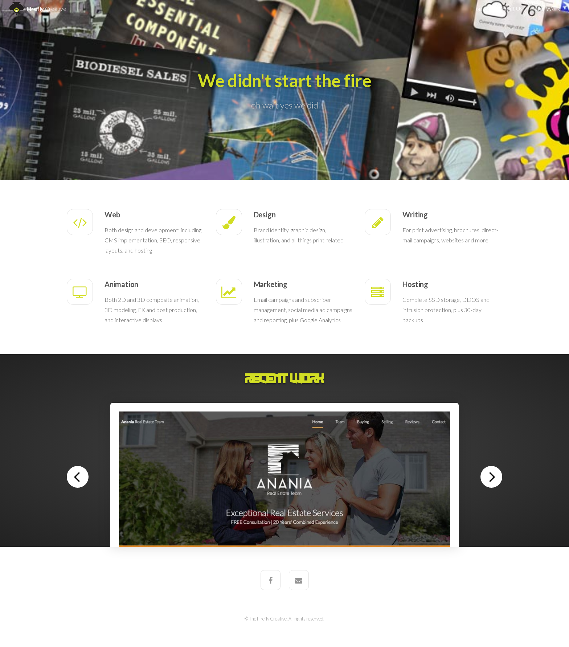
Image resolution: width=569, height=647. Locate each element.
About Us (511, 8)
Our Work (547, 8)
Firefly (36, 8)
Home (479, 8)
